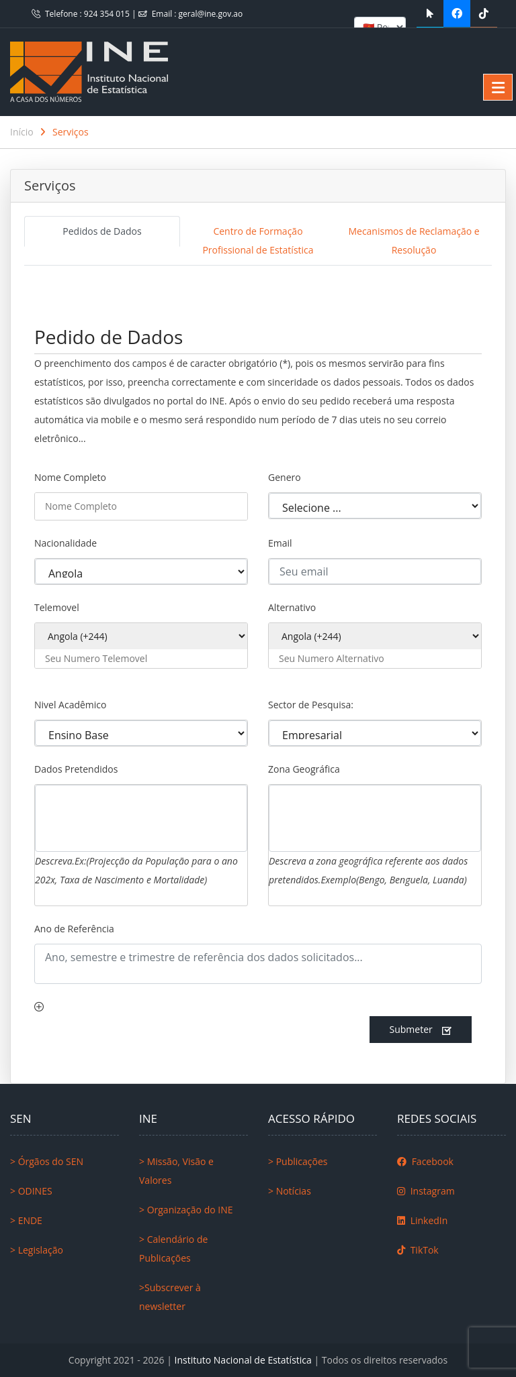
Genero (284, 477)
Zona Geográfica (304, 769)
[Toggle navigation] (43, 289)
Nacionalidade (65, 543)
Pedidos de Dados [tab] (101, 231)
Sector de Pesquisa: (310, 704)
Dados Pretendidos (76, 769)
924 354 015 (108, 13)
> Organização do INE (186, 1209)
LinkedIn (422, 1220)
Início (22, 131)
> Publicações (297, 1161)
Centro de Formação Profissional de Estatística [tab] (257, 240)
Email (280, 543)
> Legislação (36, 1250)
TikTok (418, 1250)
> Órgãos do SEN (46, 1161)
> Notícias (289, 1191)
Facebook (425, 1161)
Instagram (426, 1191)
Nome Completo (70, 477)
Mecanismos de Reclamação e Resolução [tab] (413, 240)
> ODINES (31, 1191)
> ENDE (26, 1220)
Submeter (421, 1030)
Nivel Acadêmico (70, 704)
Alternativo (292, 607)
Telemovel (56, 607)
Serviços (70, 131)
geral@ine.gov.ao (211, 13)
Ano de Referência (74, 928)
